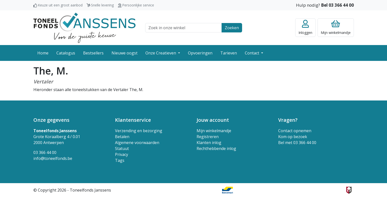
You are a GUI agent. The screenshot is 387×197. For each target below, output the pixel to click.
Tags (119, 160)
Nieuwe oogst (124, 53)
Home (42, 53)
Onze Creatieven (161, 53)
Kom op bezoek (292, 136)
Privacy (121, 154)
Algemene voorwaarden (137, 142)
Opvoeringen (200, 53)
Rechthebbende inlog (216, 148)
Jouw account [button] (213, 120)
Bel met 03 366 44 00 (297, 142)
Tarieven (228, 53)
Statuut (122, 148)
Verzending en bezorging (138, 130)
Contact (252, 53)
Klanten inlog (209, 142)
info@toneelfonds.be (52, 158)
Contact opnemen (294, 130)
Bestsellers (93, 53)
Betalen (122, 136)
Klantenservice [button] (133, 120)
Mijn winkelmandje (214, 130)
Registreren (208, 136)
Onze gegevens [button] (51, 120)
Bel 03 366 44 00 (337, 5)
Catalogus (65, 53)
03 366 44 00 (44, 152)
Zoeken (232, 27)
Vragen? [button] (287, 120)
